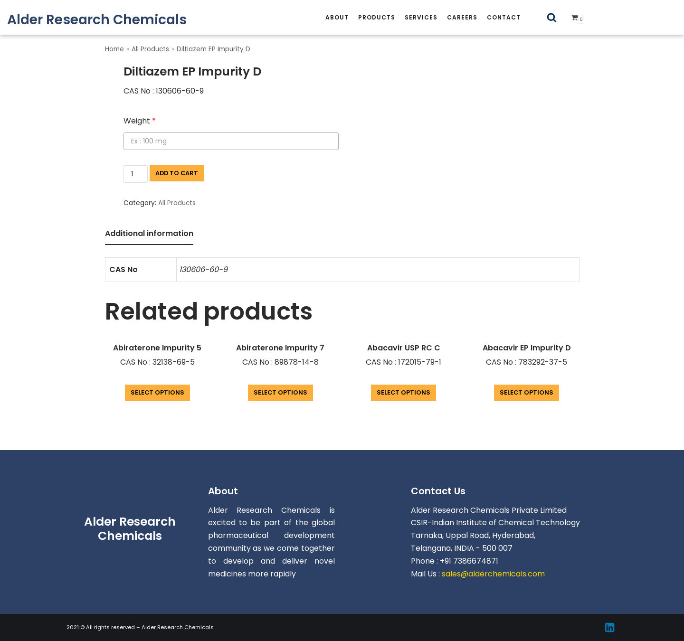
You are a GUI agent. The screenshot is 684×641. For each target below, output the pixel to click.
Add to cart (176, 173)
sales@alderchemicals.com (493, 573)
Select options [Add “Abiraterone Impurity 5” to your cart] (157, 392)
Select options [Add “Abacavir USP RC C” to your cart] (403, 392)
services (421, 17)
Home (114, 49)
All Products (150, 49)
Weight (140, 120)
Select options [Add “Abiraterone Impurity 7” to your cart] (280, 392)
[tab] (149, 234)
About (337, 17)
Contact (504, 17)
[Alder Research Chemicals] (97, 20)
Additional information (149, 233)
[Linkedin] (610, 627)
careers (462, 17)
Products (376, 17)
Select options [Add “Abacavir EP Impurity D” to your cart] (526, 392)
